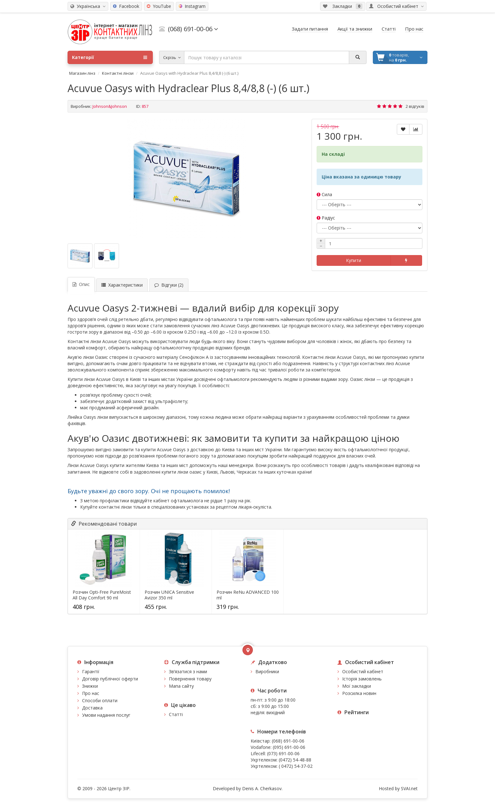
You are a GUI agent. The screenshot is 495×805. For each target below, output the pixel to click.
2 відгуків (415, 106)
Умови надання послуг (106, 715)
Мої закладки (356, 686)
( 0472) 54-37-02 (296, 766)
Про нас (90, 693)
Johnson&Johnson (109, 106)
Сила (324, 194)
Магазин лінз (82, 73)
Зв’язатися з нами (188, 671)
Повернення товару (190, 679)
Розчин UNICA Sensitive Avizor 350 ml (169, 595)
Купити (353, 260)
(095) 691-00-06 (289, 747)
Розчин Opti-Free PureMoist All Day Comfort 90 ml (102, 595)
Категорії (109, 57)
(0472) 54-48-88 (295, 760)
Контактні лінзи (118, 73)
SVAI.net (409, 788)
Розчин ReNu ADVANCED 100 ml (248, 595)
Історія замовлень (362, 679)
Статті (176, 714)
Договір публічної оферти (110, 679)
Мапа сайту (181, 686)
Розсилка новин (359, 693)
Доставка (92, 708)
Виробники (267, 671)
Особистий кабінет (362, 671)
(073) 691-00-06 (283, 753)
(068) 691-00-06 (288, 741)
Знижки (90, 686)
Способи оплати (99, 700)
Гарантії (90, 671)
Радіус (326, 218)
